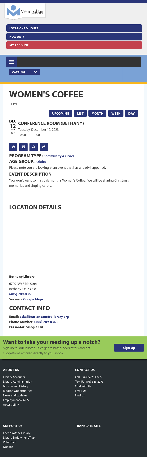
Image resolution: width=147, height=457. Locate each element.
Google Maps (33, 299)
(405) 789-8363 (21, 294)
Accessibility (11, 404)
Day (131, 113)
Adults (40, 161)
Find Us (80, 395)
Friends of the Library (16, 433)
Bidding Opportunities (17, 391)
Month (97, 113)
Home (14, 104)
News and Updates (15, 395)
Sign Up (129, 347)
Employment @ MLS (16, 400)
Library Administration (17, 381)
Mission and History (15, 386)
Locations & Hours (23, 28)
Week (115, 113)
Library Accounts (14, 377)
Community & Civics (58, 156)
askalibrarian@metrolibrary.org (44, 316)
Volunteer (9, 442)
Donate (8, 447)
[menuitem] (74, 28)
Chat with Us (83, 386)
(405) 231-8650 (93, 377)
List (80, 113)
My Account (19, 45)
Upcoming (60, 113)
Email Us (80, 391)
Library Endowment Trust (19, 437)
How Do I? (16, 37)
